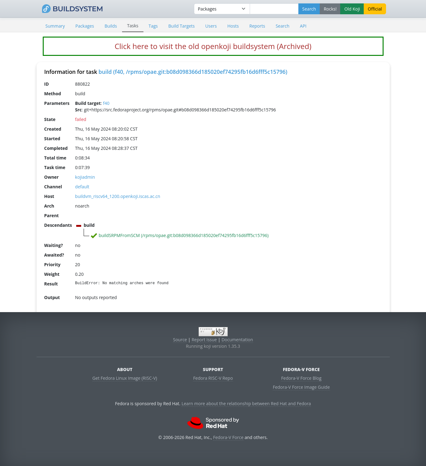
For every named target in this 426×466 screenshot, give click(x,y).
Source (180, 340)
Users (211, 26)
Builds (110, 26)
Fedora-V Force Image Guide (301, 387)
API (303, 26)
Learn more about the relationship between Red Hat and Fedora (246, 403)
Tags (153, 26)
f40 (106, 103)
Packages (84, 26)
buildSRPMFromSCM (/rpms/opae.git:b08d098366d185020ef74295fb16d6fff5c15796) (183, 235)
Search (282, 26)
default (82, 187)
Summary (55, 26)
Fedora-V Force (228, 437)
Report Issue (204, 340)
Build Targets (181, 26)
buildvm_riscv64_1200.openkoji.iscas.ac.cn (117, 196)
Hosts (233, 26)
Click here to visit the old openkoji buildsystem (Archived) (213, 46)
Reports (257, 26)
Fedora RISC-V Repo (213, 378)
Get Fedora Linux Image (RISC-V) (124, 378)
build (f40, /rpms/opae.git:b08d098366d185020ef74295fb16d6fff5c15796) (193, 71)
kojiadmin (85, 177)
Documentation (237, 340)
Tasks (132, 26)
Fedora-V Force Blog (301, 378)
